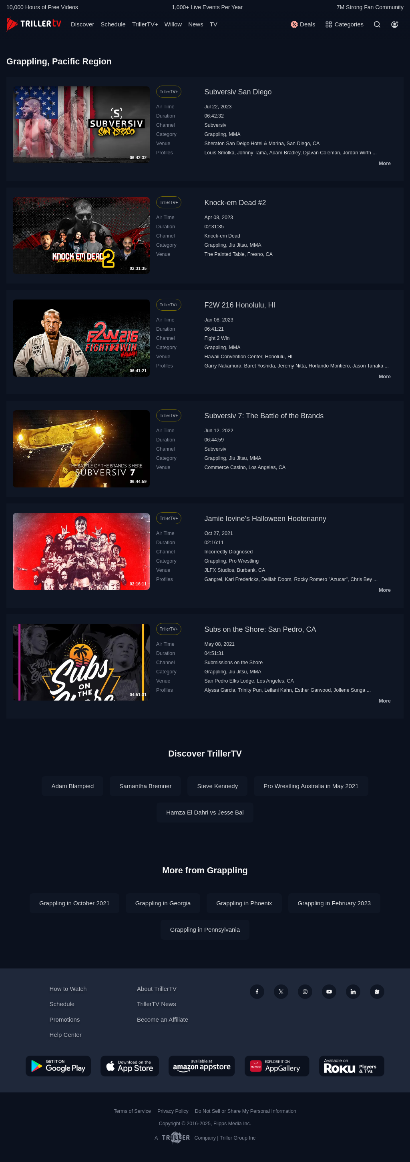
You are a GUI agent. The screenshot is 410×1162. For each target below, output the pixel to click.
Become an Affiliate (162, 1019)
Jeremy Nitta (292, 366)
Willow (173, 24)
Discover (82, 24)
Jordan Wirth (357, 153)
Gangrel (213, 579)
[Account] (395, 24)
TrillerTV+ (145, 24)
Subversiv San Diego (237, 92)
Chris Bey (361, 579)
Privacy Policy (173, 1111)
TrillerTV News (156, 1003)
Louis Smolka (219, 153)
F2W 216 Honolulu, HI (239, 305)
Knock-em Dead (222, 236)
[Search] (377, 24)
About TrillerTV (157, 988)
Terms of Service (132, 1111)
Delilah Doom (276, 579)
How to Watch (68, 988)
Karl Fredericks (242, 579)
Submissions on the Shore (233, 662)
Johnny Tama (252, 153)
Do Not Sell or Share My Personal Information (245, 1111)
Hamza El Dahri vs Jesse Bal (204, 812)
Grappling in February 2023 (334, 903)
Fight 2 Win (216, 338)
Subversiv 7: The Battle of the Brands (264, 416)
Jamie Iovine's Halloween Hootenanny (265, 519)
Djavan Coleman (321, 153)
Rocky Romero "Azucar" (321, 579)
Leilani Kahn (278, 690)
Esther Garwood (313, 690)
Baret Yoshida (259, 366)
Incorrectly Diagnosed (228, 552)
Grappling (215, 134)
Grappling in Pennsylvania (205, 929)
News (195, 24)
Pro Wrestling (244, 561)
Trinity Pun (249, 690)
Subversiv (215, 125)
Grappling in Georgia (163, 903)
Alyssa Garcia (219, 690)
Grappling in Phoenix (244, 903)
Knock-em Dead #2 (235, 203)
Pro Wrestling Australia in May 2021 (310, 786)
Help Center (66, 1034)
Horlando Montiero (329, 366)
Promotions (65, 1019)
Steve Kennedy (217, 786)
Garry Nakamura (222, 366)
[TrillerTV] (33, 24)
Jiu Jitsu (238, 245)
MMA (234, 134)
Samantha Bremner (145, 786)
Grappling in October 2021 (74, 903)
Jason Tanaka (367, 366)
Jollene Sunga (349, 690)
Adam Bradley (285, 153)
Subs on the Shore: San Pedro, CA (260, 629)
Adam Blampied (72, 786)
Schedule (113, 24)
